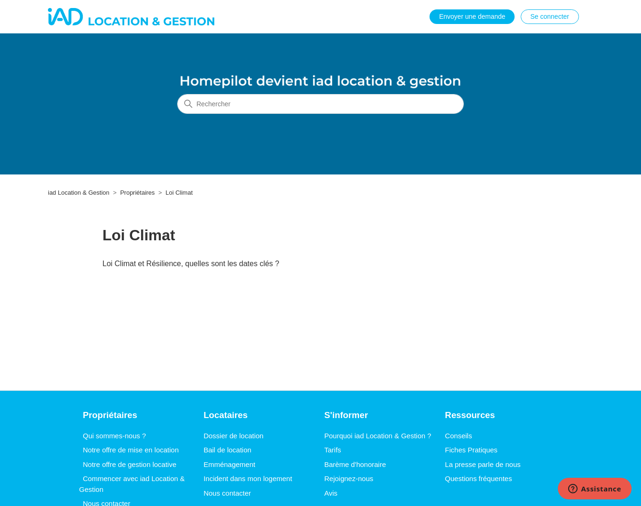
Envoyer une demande (472, 16)
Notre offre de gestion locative (129, 464)
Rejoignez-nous (348, 478)
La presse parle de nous (483, 464)
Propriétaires (137, 192)
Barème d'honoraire (355, 464)
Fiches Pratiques (471, 450)
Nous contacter (227, 493)
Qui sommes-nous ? (114, 436)
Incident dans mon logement (247, 478)
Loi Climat (179, 192)
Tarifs (332, 450)
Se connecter (550, 16)
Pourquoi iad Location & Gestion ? (377, 436)
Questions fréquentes (478, 478)
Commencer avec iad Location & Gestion (132, 483)
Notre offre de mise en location (131, 450)
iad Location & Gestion (78, 192)
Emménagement (229, 464)
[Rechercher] (320, 104)
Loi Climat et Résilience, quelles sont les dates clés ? (190, 264)
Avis (330, 493)
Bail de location (227, 450)
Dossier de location (233, 436)
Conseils (458, 436)
